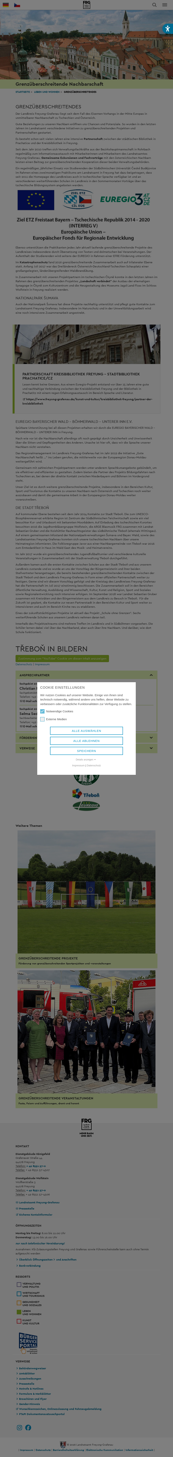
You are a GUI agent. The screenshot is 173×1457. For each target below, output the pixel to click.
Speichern (86, 751)
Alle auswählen (86, 730)
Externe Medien (53, 719)
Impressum (78, 765)
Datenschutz (94, 765)
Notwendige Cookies (56, 711)
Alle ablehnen (86, 740)
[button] (167, 29)
